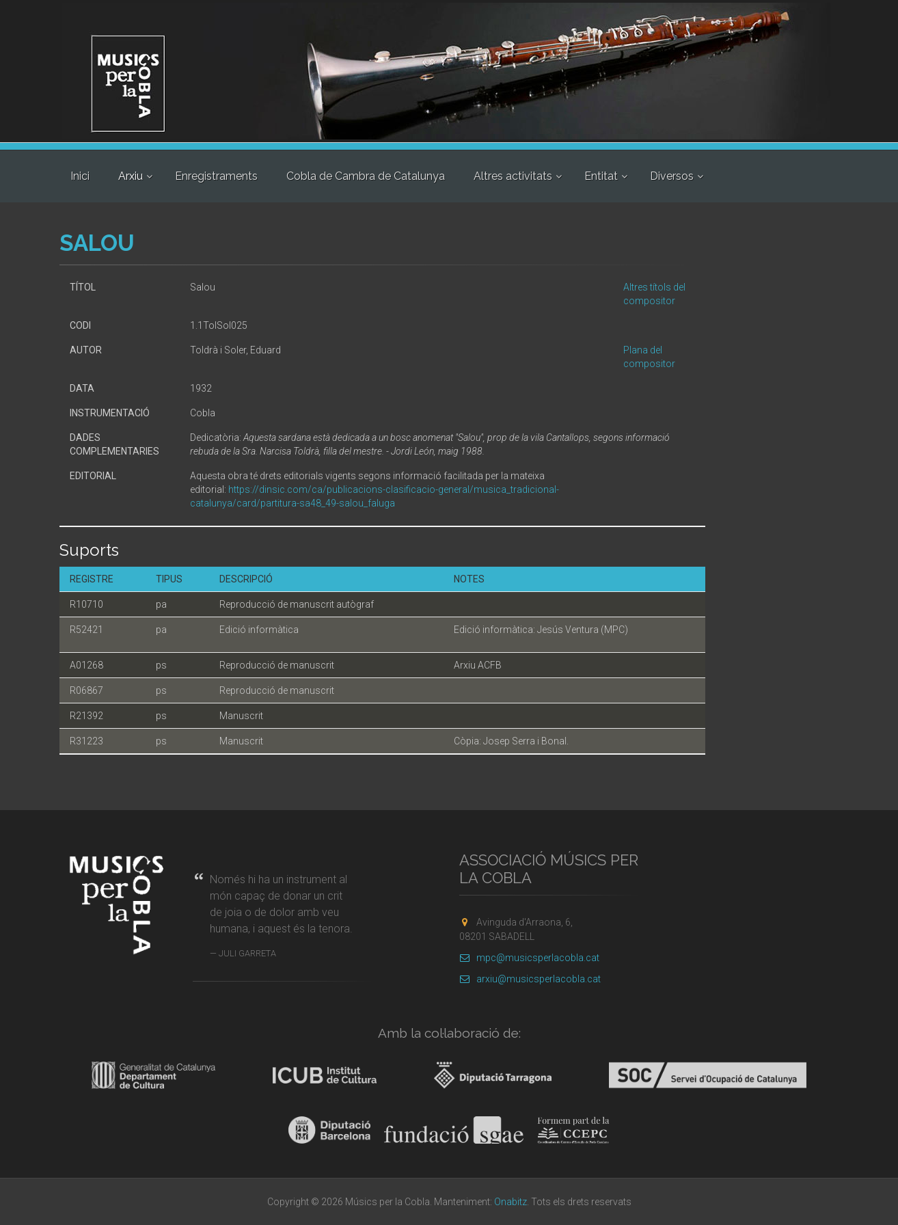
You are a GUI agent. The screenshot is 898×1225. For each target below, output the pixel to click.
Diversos (672, 176)
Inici (80, 176)
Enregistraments (216, 176)
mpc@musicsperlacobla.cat (529, 957)
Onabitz (510, 1201)
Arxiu (130, 176)
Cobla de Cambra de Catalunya (365, 176)
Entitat (601, 176)
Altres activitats (513, 176)
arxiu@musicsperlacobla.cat (530, 978)
